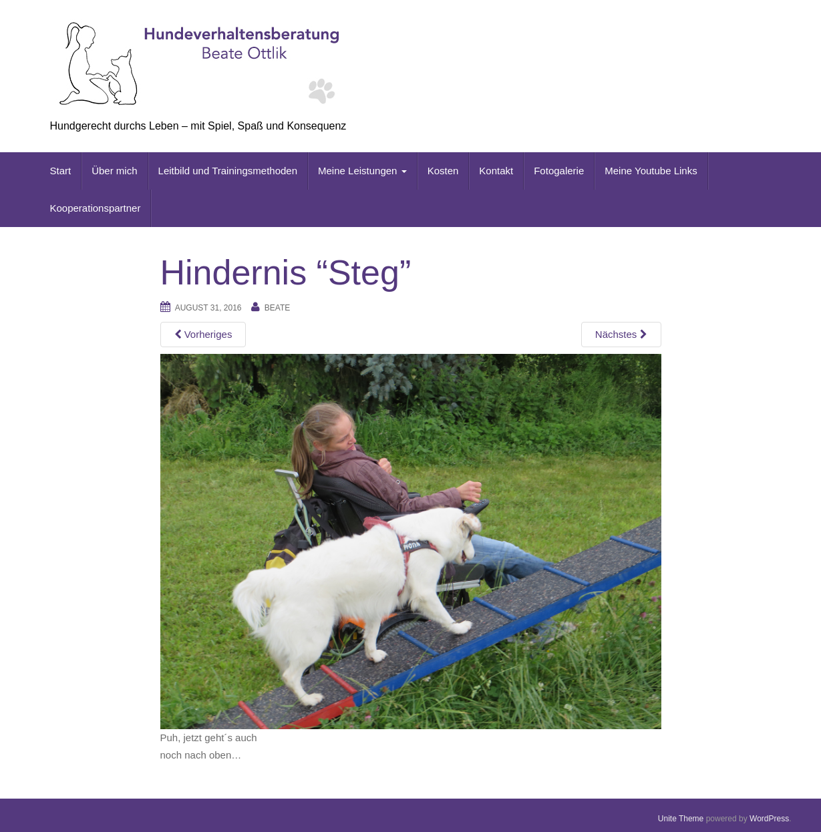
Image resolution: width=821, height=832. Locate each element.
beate (277, 308)
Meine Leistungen (362, 170)
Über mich (114, 170)
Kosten (443, 170)
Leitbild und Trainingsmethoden (227, 170)
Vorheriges (203, 334)
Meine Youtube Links (651, 170)
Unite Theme (680, 818)
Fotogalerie (559, 170)
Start (60, 170)
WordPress (769, 818)
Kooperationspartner (95, 208)
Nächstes (621, 334)
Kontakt (496, 170)
